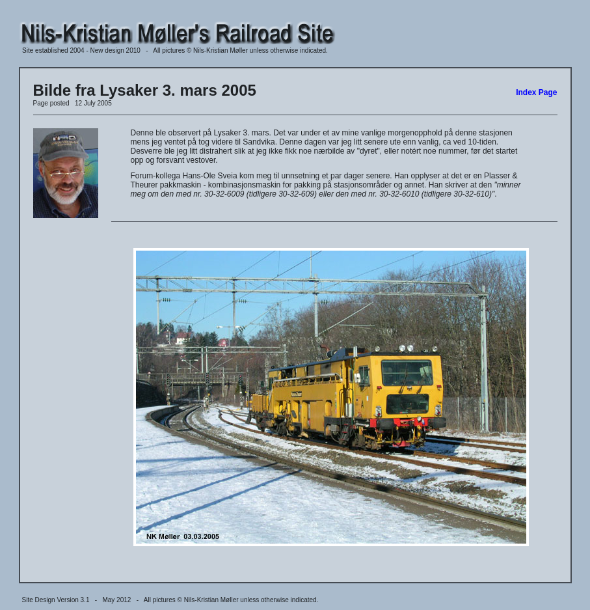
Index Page (536, 92)
